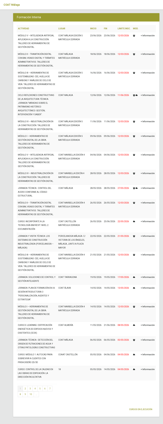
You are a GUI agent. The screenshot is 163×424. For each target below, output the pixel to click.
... (36, 394)
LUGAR (61, 28)
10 (31, 394)
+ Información (148, 35)
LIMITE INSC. (124, 28)
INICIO (93, 28)
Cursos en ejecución (140, 409)
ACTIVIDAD (23, 28)
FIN (105, 28)
